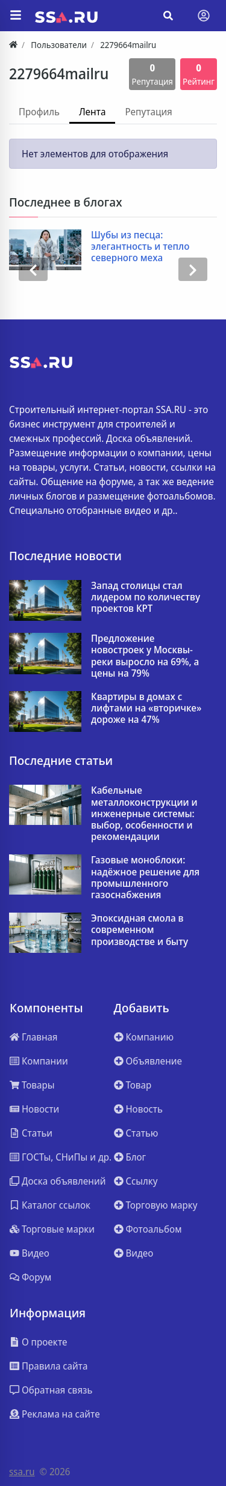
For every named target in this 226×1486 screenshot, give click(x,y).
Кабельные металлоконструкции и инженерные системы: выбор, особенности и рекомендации (144, 813)
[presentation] (33, 269)
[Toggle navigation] (203, 15)
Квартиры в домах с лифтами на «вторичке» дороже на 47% (146, 708)
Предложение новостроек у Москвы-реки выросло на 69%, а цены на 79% (145, 656)
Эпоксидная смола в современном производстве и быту (139, 930)
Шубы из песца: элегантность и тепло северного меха (140, 246)
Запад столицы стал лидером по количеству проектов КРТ (145, 597)
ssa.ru (22, 1471)
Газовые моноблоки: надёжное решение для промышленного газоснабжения (145, 877)
